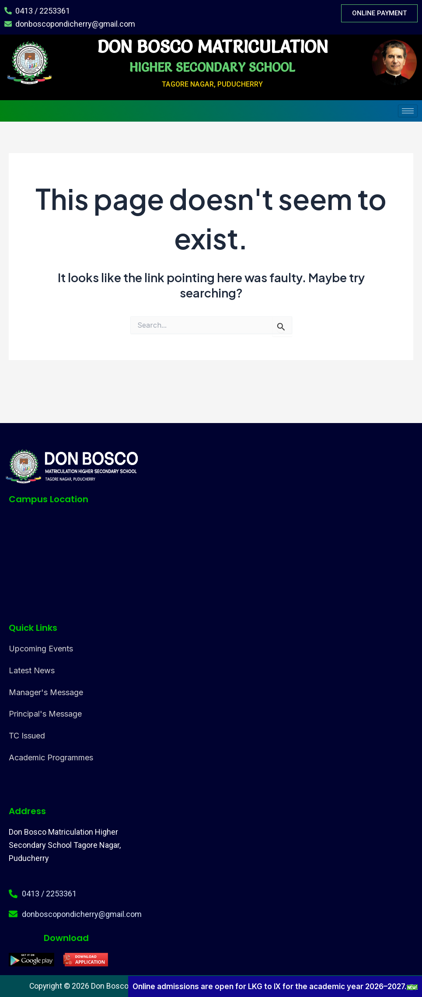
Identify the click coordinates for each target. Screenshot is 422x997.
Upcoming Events (41, 648)
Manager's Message (46, 692)
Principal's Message (45, 713)
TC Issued (27, 735)
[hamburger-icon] (408, 111)
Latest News (32, 670)
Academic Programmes (51, 757)
